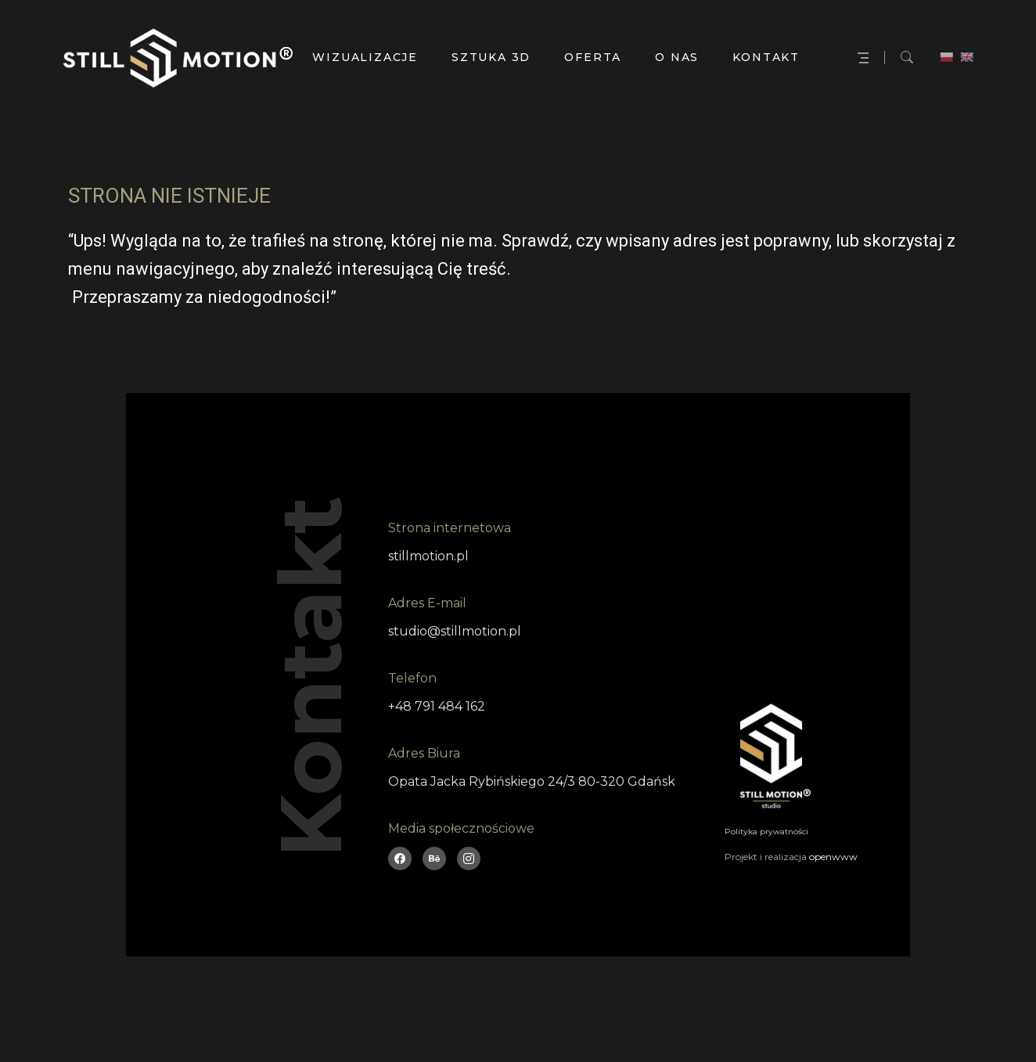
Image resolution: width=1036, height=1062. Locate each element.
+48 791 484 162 (436, 706)
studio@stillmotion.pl (454, 631)
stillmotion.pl (428, 556)
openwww (833, 856)
